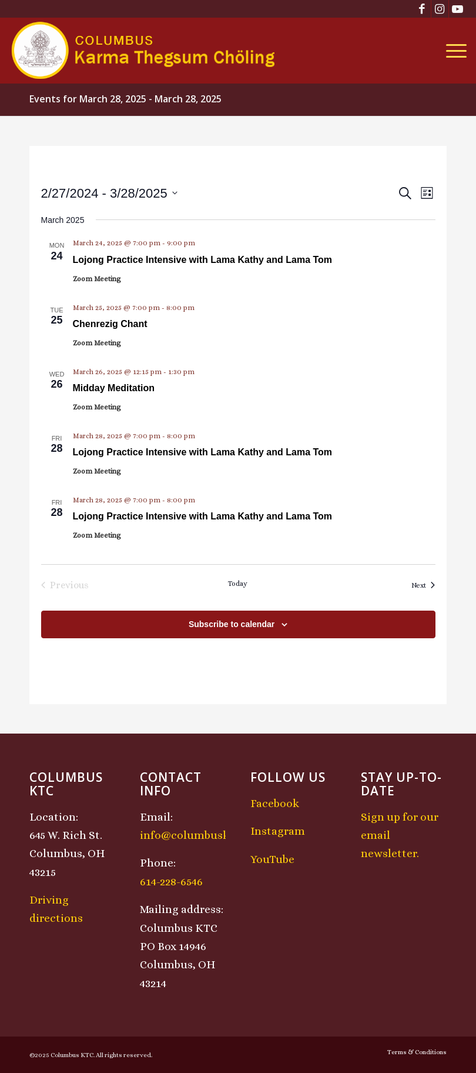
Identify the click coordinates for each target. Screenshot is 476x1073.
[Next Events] (423, 585)
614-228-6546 (171, 881)
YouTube (272, 859)
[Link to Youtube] (458, 9)
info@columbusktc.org (200, 835)
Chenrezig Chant (110, 324)
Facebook (274, 803)
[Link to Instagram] (439, 9)
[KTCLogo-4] (144, 50)
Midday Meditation (114, 388)
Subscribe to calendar (231, 624)
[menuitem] (453, 50)
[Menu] (453, 50)
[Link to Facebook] (422, 9)
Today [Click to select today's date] (237, 583)
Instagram (277, 831)
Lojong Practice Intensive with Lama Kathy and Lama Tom (203, 260)
